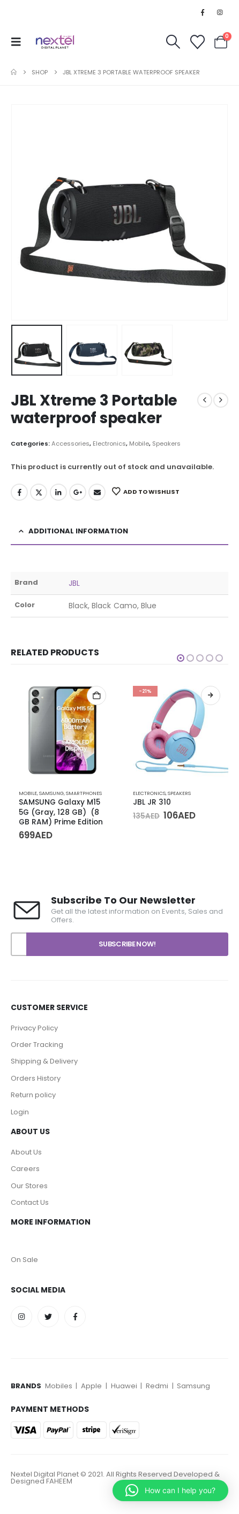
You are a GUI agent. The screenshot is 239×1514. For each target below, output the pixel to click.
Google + (77, 492)
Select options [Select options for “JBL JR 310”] (210, 695)
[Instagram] (220, 12)
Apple (91, 1386)
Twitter (38, 492)
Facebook (19, 492)
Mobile (139, 443)
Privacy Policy (35, 1028)
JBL (74, 583)
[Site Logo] (55, 41)
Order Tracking (37, 1044)
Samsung (51, 793)
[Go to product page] (62, 729)
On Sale (24, 1260)
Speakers (166, 443)
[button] (19, 42)
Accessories (70, 443)
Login (20, 1112)
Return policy (33, 1095)
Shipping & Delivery (44, 1061)
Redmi (157, 1386)
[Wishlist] (197, 42)
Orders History (36, 1078)
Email (97, 492)
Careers (25, 1169)
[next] (220, 400)
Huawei (125, 1386)
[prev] (204, 400)
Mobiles (59, 1386)
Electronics (109, 443)
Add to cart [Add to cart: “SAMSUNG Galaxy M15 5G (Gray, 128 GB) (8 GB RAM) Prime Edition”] (96, 695)
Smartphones (84, 793)
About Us (26, 1152)
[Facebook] (202, 12)
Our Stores (29, 1186)
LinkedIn (58, 492)
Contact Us (30, 1202)
